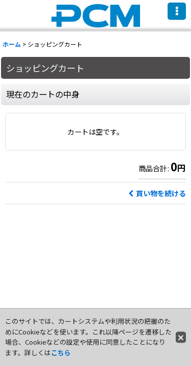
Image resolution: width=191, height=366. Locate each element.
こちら (61, 352)
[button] (177, 11)
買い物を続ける (157, 193)
